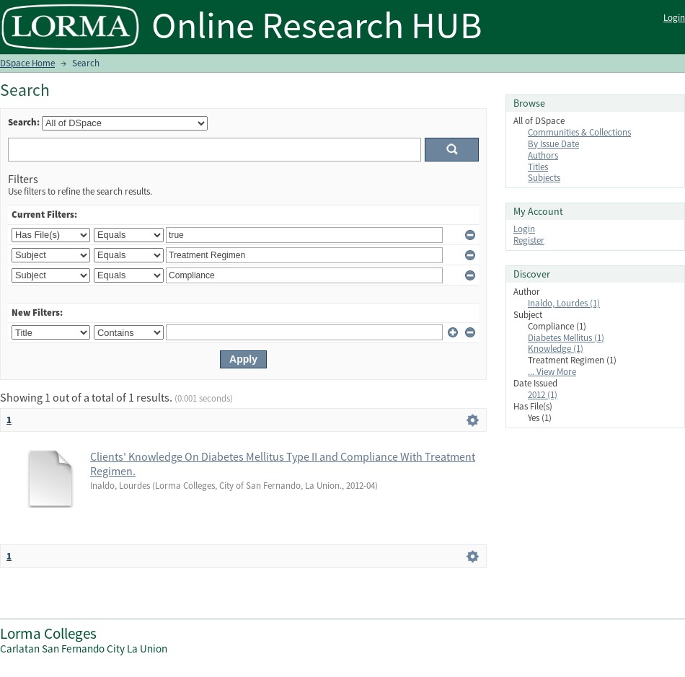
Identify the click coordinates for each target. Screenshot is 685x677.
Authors (543, 155)
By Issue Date (553, 144)
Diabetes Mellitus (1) (566, 338)
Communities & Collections (579, 132)
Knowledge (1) (555, 348)
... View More (552, 372)
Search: (24, 122)
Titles (538, 167)
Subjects (544, 178)
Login (674, 18)
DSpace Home (27, 63)
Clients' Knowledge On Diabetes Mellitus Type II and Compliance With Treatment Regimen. (282, 463)
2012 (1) (542, 395)
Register (528, 240)
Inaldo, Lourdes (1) (564, 303)
